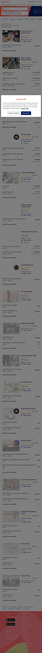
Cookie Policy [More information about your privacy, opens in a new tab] (25, 108)
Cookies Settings (13, 113)
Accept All (26, 113)
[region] (21, 106)
